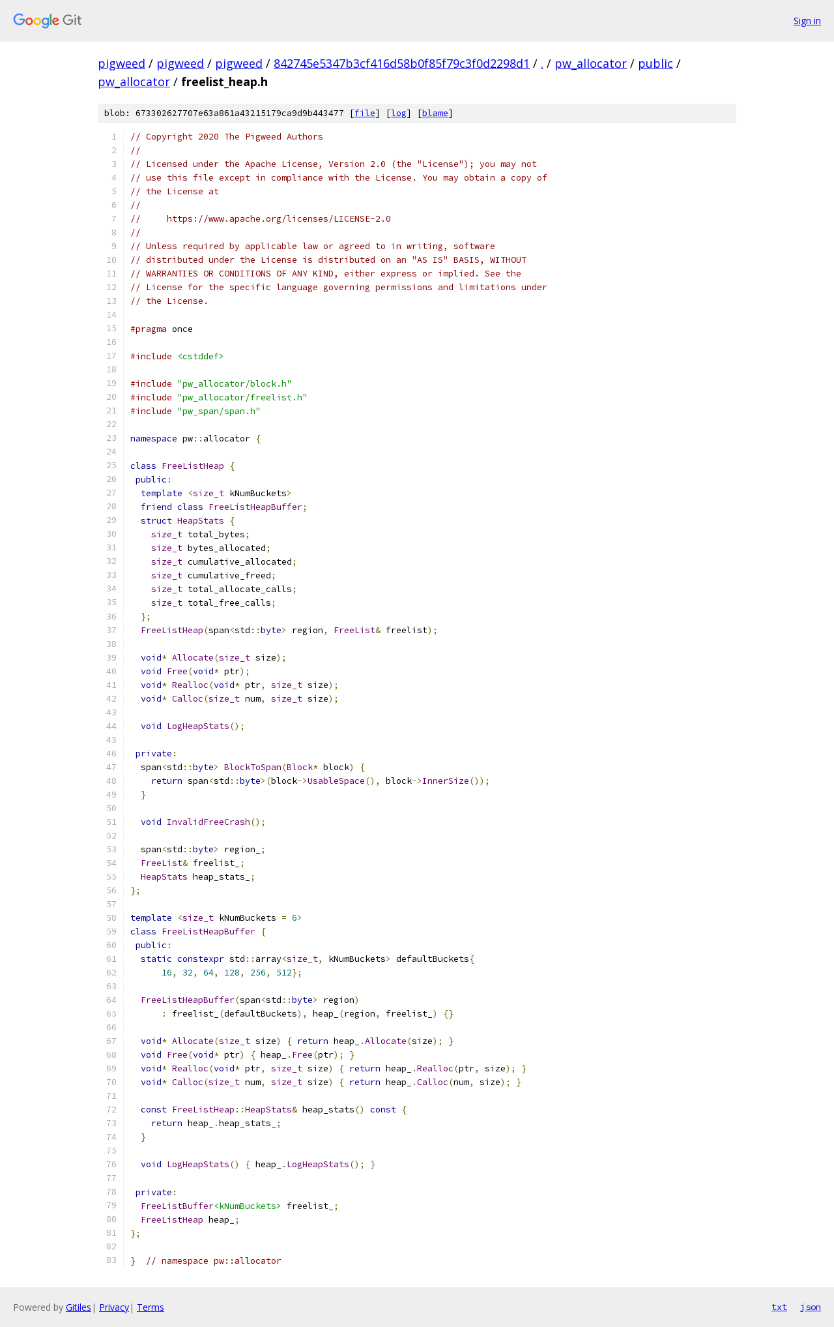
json (810, 1307)
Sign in (807, 20)
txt (779, 1307)
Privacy (114, 1307)
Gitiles (78, 1307)
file (364, 113)
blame (435, 113)
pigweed (121, 63)
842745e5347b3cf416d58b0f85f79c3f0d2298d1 (402, 63)
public (655, 63)
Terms (150, 1307)
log (399, 113)
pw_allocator (590, 63)
